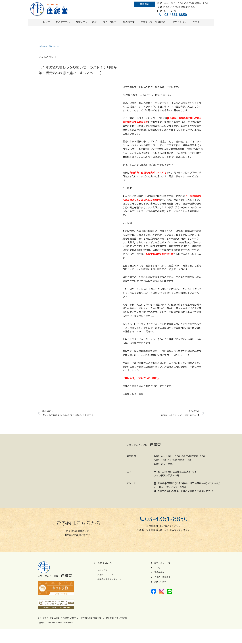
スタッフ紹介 (110, 22)
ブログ (195, 22)
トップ (46, 22)
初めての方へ (63, 22)
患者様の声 (129, 22)
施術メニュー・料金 (86, 22)
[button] (144, 4)
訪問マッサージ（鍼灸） (153, 22)
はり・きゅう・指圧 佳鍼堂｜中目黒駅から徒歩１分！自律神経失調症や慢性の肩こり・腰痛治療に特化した (80, 618)
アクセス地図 (179, 22)
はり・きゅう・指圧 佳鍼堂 (62, 622)
